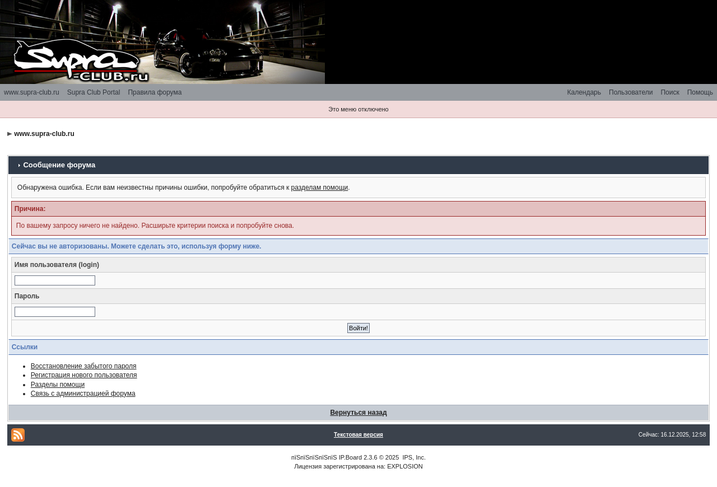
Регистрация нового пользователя (84, 375)
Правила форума (154, 92)
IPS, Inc (413, 457)
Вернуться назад (358, 412)
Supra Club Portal (93, 92)
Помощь (700, 92)
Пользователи (631, 92)
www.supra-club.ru (31, 92)
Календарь (584, 92)
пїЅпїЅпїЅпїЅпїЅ (314, 457)
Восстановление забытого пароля (84, 366)
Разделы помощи (58, 384)
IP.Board (350, 457)
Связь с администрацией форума (83, 393)
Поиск (669, 92)
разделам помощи (319, 187)
